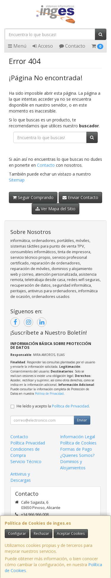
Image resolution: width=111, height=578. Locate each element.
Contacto (72, 46)
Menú (17, 46)
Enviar (82, 420)
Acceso (43, 46)
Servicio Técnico (25, 461)
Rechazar (41, 533)
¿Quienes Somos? (77, 455)
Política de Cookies (78, 443)
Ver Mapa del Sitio (55, 208)
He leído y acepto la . (53, 406)
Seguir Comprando (33, 197)
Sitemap (17, 180)
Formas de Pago (76, 449)
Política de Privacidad (49, 393)
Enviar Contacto (80, 197)
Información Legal (77, 436)
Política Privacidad (27, 443)
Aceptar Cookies (71, 533)
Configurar (17, 533)
